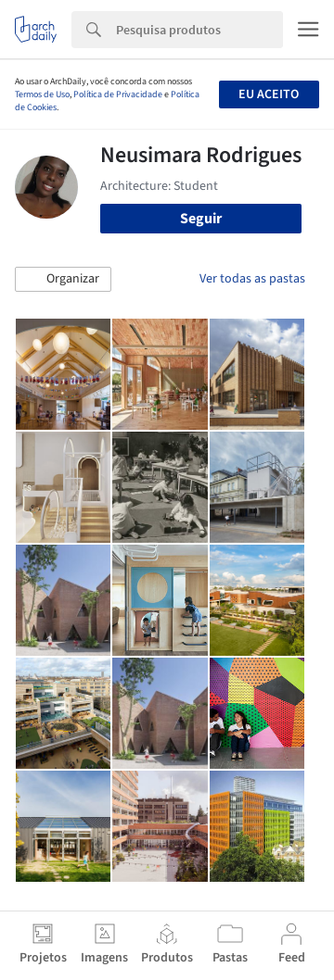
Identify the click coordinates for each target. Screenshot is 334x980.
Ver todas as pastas (252, 279)
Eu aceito (268, 94)
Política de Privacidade (117, 94)
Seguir (201, 218)
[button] (63, 280)
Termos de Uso (42, 94)
